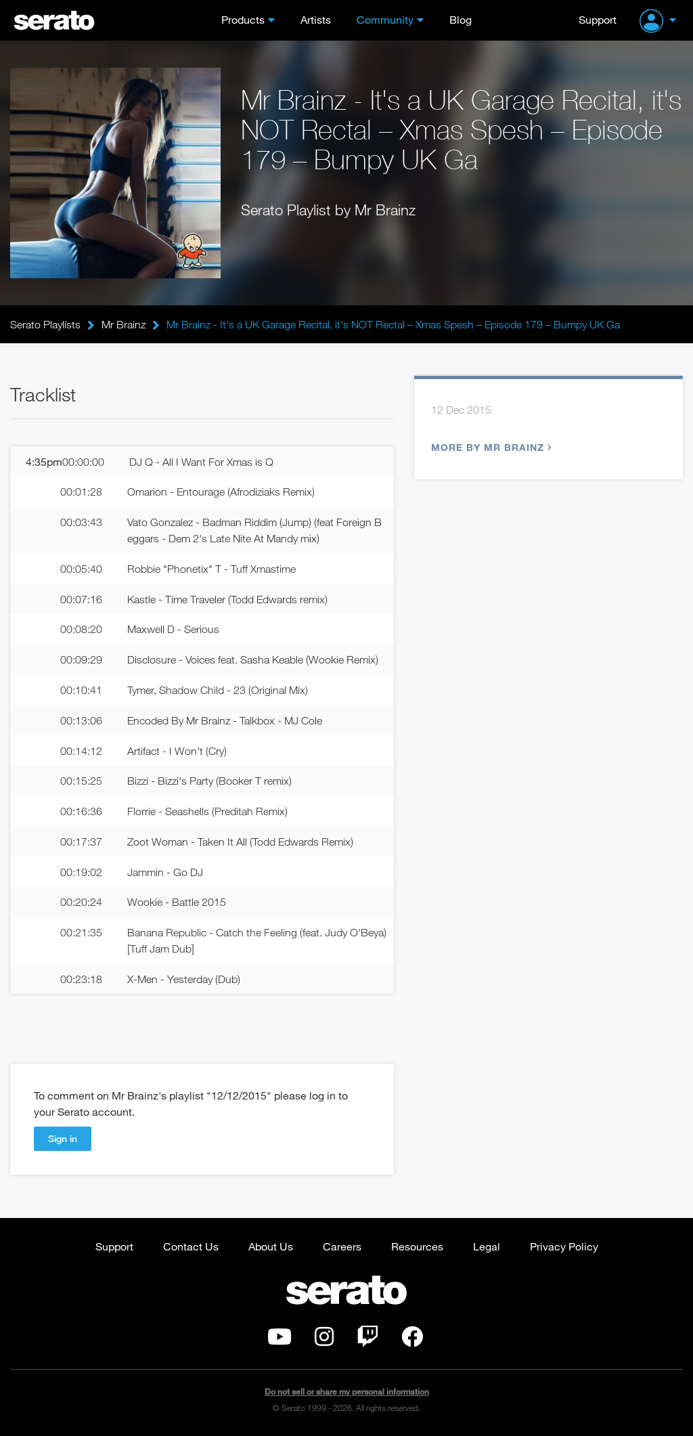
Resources (417, 1246)
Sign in (62, 1138)
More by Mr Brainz (489, 447)
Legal (486, 1246)
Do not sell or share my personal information (347, 1392)
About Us (270, 1246)
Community (385, 19)
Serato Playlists (45, 324)
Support (598, 19)
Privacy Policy (564, 1246)
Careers (342, 1246)
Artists (315, 19)
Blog (460, 19)
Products (243, 19)
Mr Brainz (124, 324)
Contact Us (191, 1246)
